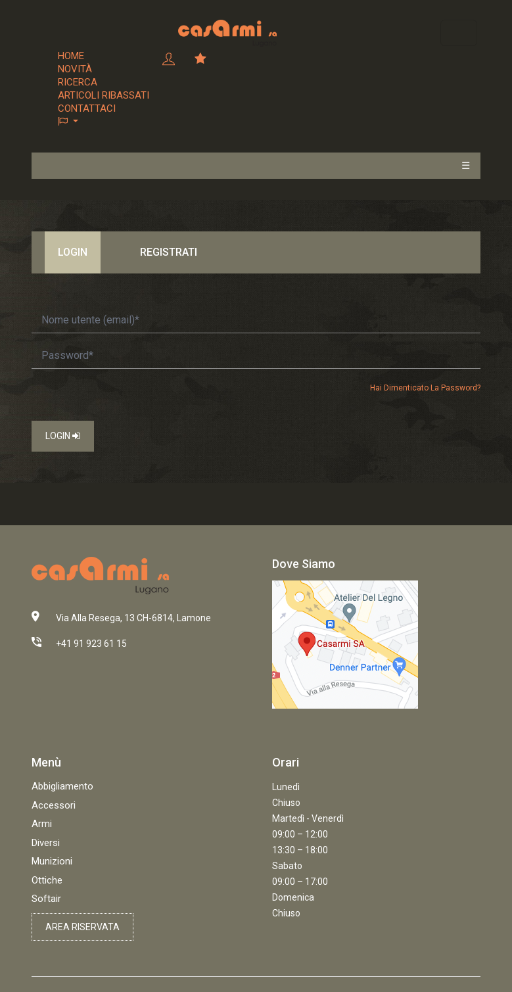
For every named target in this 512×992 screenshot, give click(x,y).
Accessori (54, 805)
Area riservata (82, 927)
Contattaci (87, 108)
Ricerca (77, 82)
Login (62, 436)
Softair (46, 899)
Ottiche (47, 880)
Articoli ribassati (103, 95)
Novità (75, 69)
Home (71, 56)
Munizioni (52, 861)
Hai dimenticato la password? (425, 387)
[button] (103, 121)
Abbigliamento (62, 786)
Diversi (46, 843)
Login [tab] (72, 252)
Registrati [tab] (168, 252)
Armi (42, 824)
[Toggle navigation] (458, 33)
